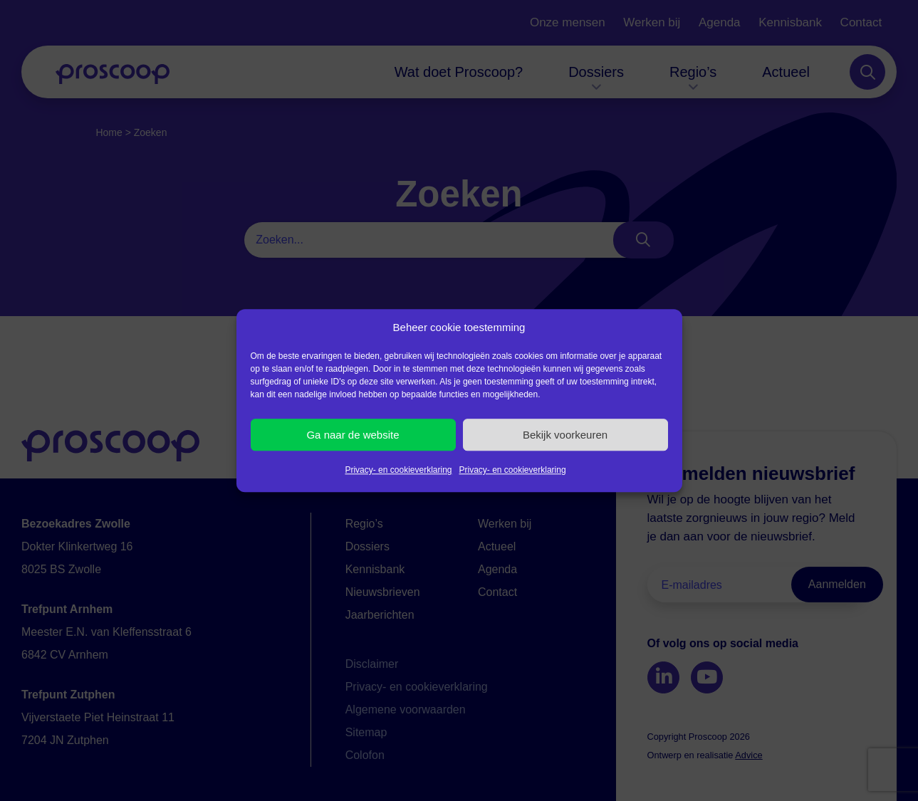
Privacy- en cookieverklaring (398, 470)
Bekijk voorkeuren (565, 435)
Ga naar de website (352, 435)
